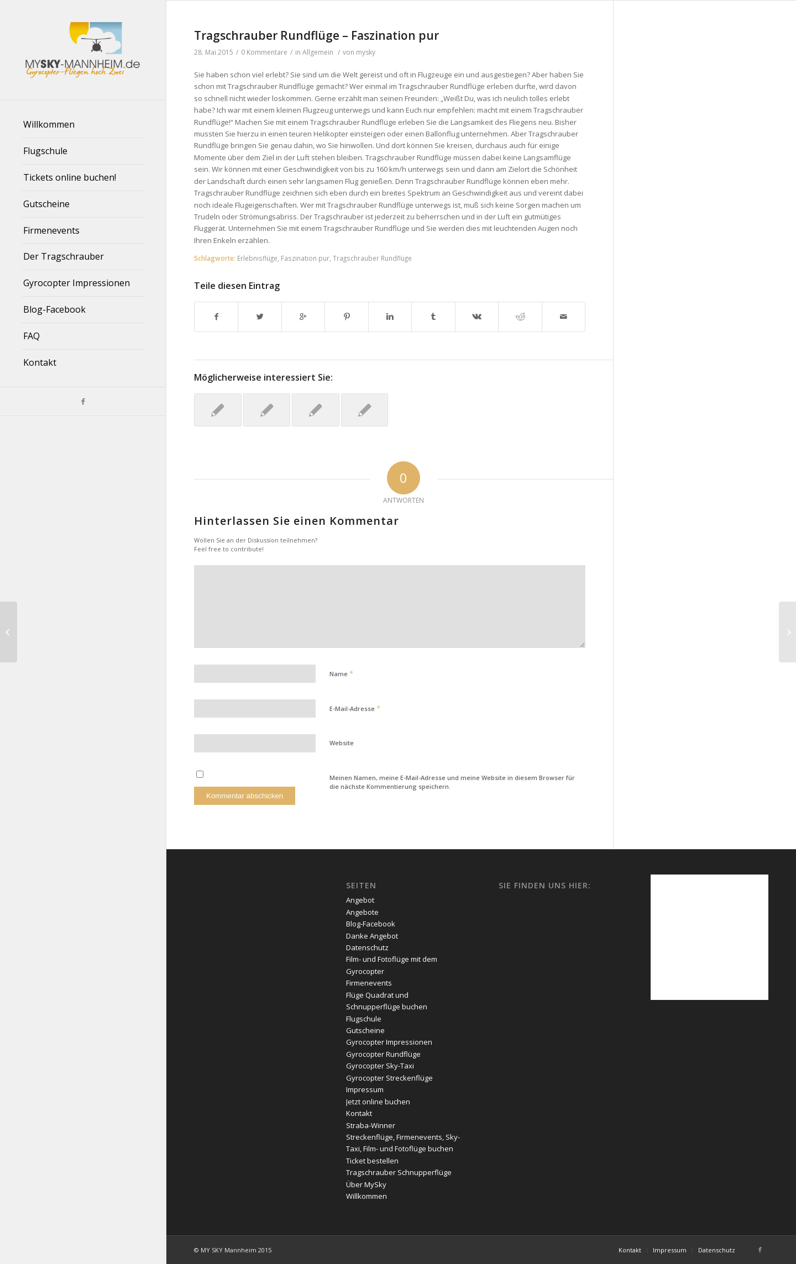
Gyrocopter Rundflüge (383, 1054)
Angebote (362, 912)
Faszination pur (305, 258)
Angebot (360, 900)
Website (341, 743)
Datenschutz (367, 947)
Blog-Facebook (370, 924)
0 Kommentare (264, 52)
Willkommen (366, 1196)
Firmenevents (369, 983)
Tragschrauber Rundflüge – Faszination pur (316, 35)
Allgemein (317, 52)
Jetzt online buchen (378, 1102)
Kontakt (359, 1113)
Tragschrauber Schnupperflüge (399, 1172)
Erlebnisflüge (257, 258)
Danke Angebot (372, 936)
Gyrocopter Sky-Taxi (380, 1066)
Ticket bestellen (372, 1161)
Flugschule (363, 1019)
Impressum (365, 1089)
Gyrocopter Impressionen (389, 1042)
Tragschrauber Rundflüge (372, 258)
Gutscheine (365, 1030)
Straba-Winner (370, 1125)
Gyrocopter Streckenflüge (389, 1078)
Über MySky (366, 1184)
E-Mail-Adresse (354, 708)
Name (341, 673)
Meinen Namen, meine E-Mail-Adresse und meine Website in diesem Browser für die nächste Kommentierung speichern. (452, 782)
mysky (365, 52)
